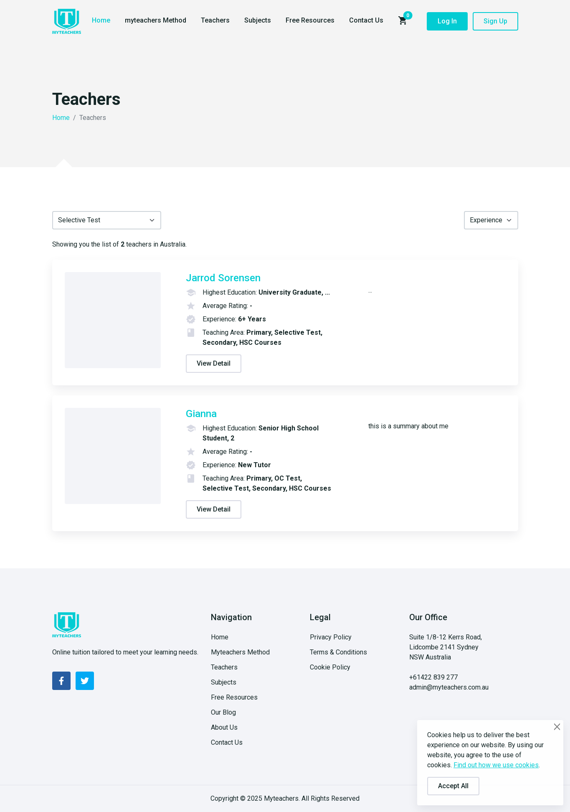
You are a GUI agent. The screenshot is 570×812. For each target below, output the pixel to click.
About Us (224, 727)
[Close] (557, 726)
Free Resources (310, 20)
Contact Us (366, 20)
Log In (447, 21)
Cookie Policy (330, 667)
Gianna (201, 414)
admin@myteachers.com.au (449, 687)
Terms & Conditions (338, 652)
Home (101, 20)
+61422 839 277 (433, 677)
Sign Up (495, 21)
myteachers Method (155, 20)
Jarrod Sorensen (223, 278)
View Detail (214, 363)
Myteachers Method (240, 652)
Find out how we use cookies (496, 765)
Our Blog (223, 712)
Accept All (453, 786)
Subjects (257, 20)
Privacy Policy (331, 637)
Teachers (215, 20)
